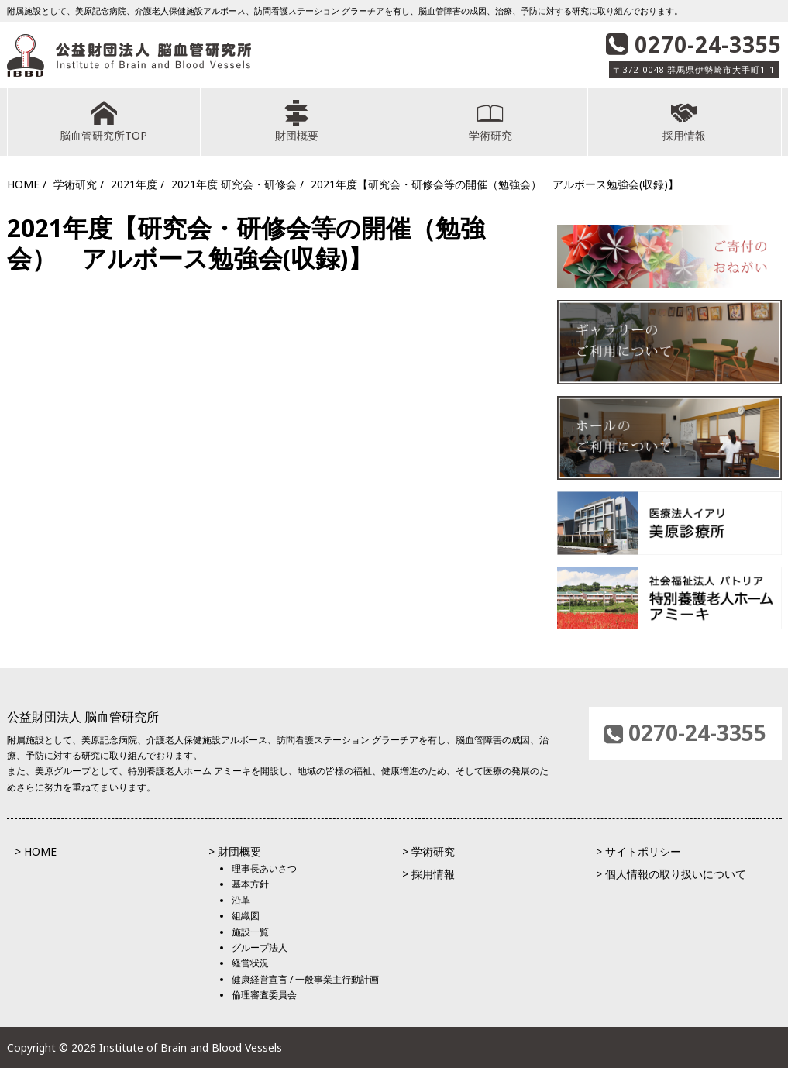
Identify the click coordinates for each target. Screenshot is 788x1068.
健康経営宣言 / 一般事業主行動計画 (305, 979)
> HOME (36, 851)
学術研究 (490, 121)
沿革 (241, 900)
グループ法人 (259, 947)
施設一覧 (250, 932)
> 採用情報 (428, 873)
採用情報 (684, 121)
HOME (23, 184)
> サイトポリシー (638, 851)
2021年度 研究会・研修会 (234, 184)
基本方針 (250, 884)
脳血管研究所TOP (104, 121)
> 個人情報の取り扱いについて (671, 873)
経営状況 (250, 963)
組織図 (246, 915)
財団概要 (297, 121)
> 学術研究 (428, 851)
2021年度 (134, 184)
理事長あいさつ (264, 868)
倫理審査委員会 (264, 994)
